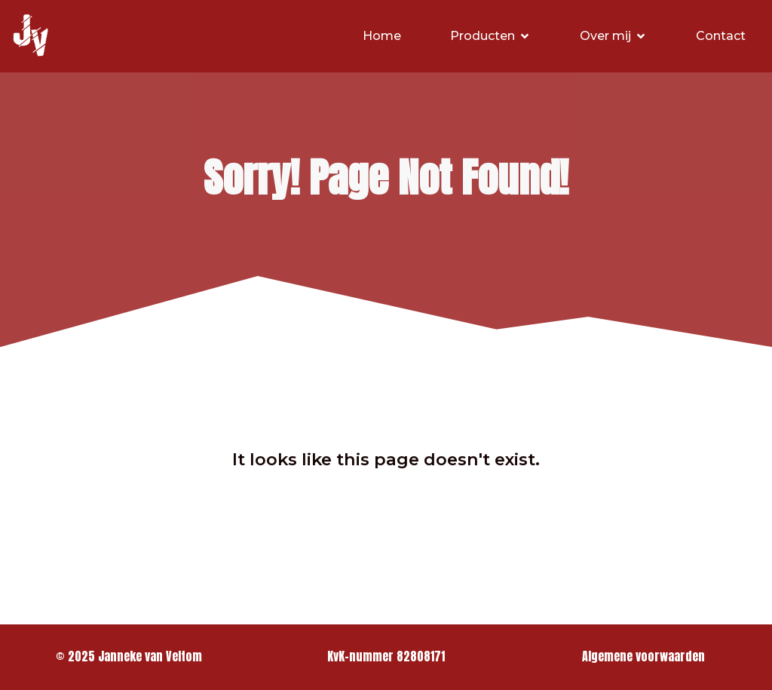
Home (382, 36)
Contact (721, 36)
